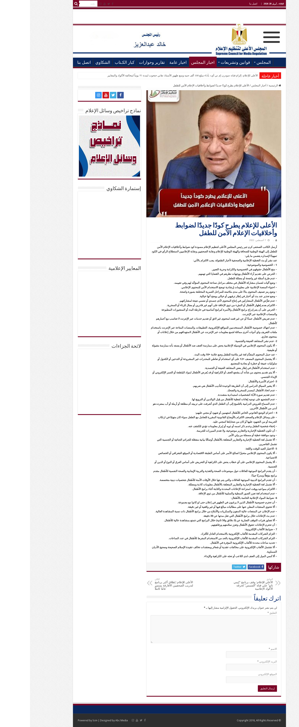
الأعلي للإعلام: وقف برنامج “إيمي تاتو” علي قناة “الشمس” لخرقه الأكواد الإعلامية (222, 584)
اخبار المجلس (173, 62)
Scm (65, 720)
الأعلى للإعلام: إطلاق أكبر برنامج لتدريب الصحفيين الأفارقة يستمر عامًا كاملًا (146, 584)
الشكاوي (72, 62)
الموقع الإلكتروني (237, 674)
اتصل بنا (223, 3)
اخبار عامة (148, 62)
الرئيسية (248, 62)
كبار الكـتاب (95, 62)
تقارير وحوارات (122, 62)
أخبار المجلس (228, 85)
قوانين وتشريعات (205, 62)
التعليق (242, 612)
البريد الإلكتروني (237, 661)
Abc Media (91, 720)
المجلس (234, 62)
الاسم (243, 648)
